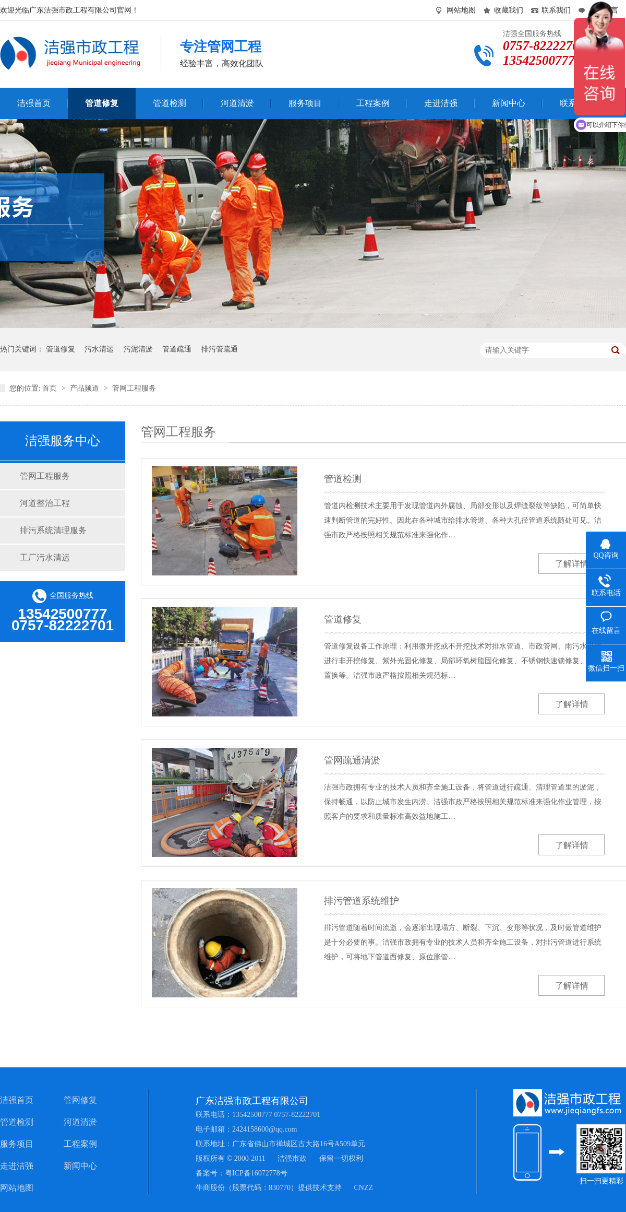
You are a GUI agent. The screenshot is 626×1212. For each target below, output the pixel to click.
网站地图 (461, 10)
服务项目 (16, 1143)
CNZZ (364, 1188)
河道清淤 (80, 1121)
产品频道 (85, 388)
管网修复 (80, 1100)
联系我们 (556, 10)
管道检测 (343, 479)
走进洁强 (16, 1165)
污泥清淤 (138, 349)
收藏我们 (508, 10)
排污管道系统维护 (361, 901)
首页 (50, 388)
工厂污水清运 (45, 557)
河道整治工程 (45, 503)
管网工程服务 (134, 388)
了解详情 (571, 563)
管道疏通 (176, 349)
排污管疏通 (219, 349)
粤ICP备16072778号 (256, 1173)
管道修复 (60, 349)
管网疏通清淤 (352, 760)
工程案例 (80, 1143)
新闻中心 (80, 1165)
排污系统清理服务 (53, 530)
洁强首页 (16, 1100)
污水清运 (99, 349)
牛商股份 (210, 1188)
